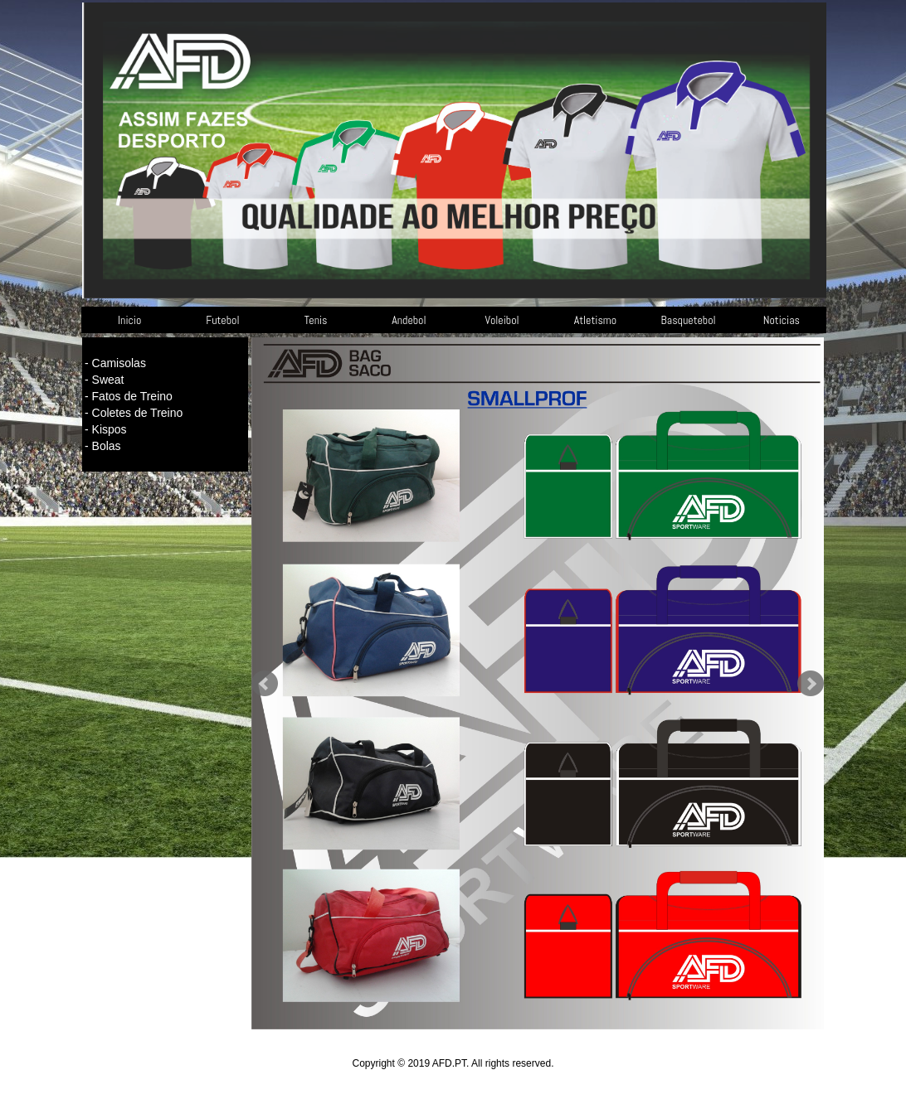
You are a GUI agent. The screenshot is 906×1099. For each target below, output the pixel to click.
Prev (264, 684)
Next (810, 684)
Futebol (222, 319)
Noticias (781, 319)
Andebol (409, 319)
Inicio (129, 319)
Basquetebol (688, 319)
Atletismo (595, 319)
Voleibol (502, 319)
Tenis (316, 319)
